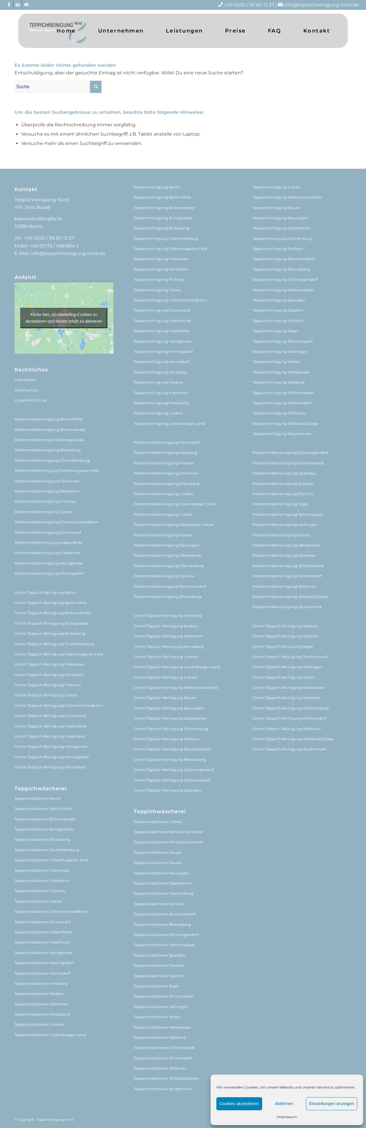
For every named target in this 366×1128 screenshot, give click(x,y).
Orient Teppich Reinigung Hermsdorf (50, 767)
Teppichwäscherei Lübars (158, 821)
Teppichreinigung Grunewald (162, 310)
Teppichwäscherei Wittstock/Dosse (166, 1078)
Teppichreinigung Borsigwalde (163, 217)
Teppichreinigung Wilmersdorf (282, 402)
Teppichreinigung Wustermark (282, 433)
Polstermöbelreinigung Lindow (163, 493)
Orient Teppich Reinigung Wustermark (290, 749)
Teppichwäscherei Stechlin (159, 975)
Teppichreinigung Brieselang (161, 228)
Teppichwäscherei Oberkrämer (163, 883)
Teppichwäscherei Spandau (160, 955)
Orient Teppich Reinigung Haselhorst (50, 736)
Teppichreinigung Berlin (157, 187)
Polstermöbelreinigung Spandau (284, 473)
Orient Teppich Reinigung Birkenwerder (53, 612)
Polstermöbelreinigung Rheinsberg (167, 596)
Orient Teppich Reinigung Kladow (166, 626)
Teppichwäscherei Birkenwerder (45, 819)
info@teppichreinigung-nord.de (321, 5)
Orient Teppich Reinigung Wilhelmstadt (291, 708)
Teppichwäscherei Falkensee (42, 870)
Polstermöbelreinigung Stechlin (283, 493)
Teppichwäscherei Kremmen (42, 1004)
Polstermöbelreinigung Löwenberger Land (174, 504)
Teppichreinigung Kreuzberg (161, 402)
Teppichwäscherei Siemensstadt (164, 944)
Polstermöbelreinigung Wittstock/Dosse (291, 596)
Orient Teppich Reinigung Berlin (45, 592)
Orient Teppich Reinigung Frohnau (48, 684)
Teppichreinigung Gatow (157, 290)
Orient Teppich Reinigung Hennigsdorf (51, 757)
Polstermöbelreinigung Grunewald (48, 532)
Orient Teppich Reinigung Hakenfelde (51, 726)
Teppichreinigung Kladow (158, 382)
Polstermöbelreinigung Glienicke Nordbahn (57, 522)
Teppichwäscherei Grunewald (43, 921)
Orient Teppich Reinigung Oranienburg (171, 728)
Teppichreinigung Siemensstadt (283, 290)
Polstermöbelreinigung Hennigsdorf (49, 573)
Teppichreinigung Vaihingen (280, 351)
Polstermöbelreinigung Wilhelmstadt (288, 565)
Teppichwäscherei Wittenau (160, 1068)
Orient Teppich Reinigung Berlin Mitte (51, 602)
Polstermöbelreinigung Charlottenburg (52, 460)
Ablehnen (284, 1103)
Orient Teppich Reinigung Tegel (283, 646)
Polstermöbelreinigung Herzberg (165, 452)
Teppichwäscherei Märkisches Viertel (168, 831)
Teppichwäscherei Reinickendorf (164, 914)
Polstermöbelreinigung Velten (281, 535)
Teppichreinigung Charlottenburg (166, 238)
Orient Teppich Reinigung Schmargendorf (174, 769)
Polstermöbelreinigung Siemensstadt (288, 463)
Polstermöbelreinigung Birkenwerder (50, 429)
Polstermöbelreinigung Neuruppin (167, 545)
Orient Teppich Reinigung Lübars (165, 677)
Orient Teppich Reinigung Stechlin (285, 636)
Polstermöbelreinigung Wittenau (284, 586)
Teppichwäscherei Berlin (38, 798)
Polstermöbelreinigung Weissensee (286, 545)
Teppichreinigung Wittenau (279, 413)
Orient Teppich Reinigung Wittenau (287, 728)
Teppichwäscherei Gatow (38, 901)
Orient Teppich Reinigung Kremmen (168, 636)
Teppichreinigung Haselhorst (161, 330)
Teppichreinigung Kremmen (161, 392)
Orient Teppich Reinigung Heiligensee (51, 746)
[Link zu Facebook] (9, 4)
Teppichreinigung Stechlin (278, 320)
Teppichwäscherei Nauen (158, 852)
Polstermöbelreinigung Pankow (164, 576)
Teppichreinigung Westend (279, 382)
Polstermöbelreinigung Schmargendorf (290, 452)
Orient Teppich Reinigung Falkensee (49, 664)
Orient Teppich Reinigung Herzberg (168, 615)
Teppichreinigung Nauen (277, 207)
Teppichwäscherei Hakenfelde (43, 932)
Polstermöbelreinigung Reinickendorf (170, 586)
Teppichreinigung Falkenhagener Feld (170, 248)
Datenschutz (27, 390)
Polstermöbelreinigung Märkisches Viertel (174, 524)
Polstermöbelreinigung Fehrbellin (47, 491)
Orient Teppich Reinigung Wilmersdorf (289, 718)
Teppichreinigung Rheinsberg (281, 269)
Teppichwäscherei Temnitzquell (164, 996)
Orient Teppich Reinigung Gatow (46, 695)
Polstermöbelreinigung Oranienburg (169, 565)
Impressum (287, 1117)
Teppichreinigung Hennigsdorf (163, 351)
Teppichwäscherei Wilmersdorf (163, 1058)
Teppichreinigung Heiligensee (163, 341)
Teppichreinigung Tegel (275, 330)
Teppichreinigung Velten (276, 361)
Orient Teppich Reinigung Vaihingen (287, 666)
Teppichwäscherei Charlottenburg (47, 849)
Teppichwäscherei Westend (160, 1037)
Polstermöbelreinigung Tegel (280, 504)
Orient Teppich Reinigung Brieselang (50, 633)
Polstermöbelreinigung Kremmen (166, 473)
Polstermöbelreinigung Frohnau (45, 501)
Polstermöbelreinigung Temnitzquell (288, 514)
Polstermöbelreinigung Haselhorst (47, 552)
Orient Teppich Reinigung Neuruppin (169, 708)
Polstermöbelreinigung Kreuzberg (166, 483)
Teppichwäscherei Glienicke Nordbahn (51, 911)
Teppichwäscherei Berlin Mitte (43, 808)
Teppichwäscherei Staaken (159, 965)
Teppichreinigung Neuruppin (281, 217)
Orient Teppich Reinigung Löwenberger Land (177, 666)
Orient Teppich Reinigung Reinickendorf (172, 749)
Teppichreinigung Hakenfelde (162, 320)
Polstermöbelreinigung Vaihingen (285, 524)
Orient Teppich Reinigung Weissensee (289, 687)
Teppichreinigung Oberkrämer (282, 228)
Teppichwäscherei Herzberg (41, 983)
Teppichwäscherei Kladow (39, 993)
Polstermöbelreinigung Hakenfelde (48, 542)
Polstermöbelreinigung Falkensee (47, 481)
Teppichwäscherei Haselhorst (42, 942)
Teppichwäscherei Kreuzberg (42, 1014)
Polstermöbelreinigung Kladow (163, 463)
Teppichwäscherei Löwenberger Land (50, 1034)
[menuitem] (66, 31)
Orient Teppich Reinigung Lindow (166, 656)
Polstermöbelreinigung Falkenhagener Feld (57, 470)
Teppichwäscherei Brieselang (42, 839)
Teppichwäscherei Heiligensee (44, 952)
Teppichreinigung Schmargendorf (285, 279)
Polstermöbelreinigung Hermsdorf (167, 442)
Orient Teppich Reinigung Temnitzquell (290, 656)
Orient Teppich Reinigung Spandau (167, 790)
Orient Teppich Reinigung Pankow (166, 739)
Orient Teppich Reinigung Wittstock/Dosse (293, 739)
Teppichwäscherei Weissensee (162, 1027)
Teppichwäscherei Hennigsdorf (44, 962)
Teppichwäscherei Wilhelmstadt (164, 1047)
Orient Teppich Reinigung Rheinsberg (170, 759)
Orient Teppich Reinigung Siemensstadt (172, 780)
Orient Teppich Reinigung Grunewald (50, 715)
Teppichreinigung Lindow (158, 413)
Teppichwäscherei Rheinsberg (162, 924)
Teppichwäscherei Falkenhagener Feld (51, 860)
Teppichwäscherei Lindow (39, 1024)
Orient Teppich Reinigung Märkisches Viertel (176, 687)
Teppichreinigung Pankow (278, 248)
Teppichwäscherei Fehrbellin (42, 880)
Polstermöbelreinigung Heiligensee (49, 563)
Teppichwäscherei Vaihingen (161, 1006)
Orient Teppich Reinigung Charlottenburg (54, 644)
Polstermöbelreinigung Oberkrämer (168, 555)
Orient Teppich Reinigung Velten (284, 677)
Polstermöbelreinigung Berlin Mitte (48, 419)
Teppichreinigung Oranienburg (282, 238)
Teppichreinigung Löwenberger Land (169, 423)
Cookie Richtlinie (31, 400)
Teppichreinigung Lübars (277, 187)
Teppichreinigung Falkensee (161, 258)
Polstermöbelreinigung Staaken (283, 483)
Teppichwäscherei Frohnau (40, 890)
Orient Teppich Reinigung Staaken (285, 626)
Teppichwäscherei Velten (157, 1016)
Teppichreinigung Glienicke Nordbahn (170, 300)
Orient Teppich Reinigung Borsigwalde (51, 623)
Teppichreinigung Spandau (279, 300)
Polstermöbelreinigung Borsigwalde (49, 439)
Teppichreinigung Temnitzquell (283, 341)
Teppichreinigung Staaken (278, 310)
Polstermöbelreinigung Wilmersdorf (287, 576)
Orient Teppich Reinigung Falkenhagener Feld (59, 654)
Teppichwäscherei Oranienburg (163, 893)
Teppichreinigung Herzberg (160, 372)
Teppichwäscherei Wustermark (163, 1088)
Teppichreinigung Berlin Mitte (162, 197)
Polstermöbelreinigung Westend (284, 555)
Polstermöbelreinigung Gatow (43, 511)
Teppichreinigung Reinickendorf (283, 258)
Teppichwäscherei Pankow (159, 903)
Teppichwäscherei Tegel (156, 986)
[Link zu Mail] (26, 4)
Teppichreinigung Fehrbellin (161, 269)
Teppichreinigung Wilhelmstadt (283, 392)
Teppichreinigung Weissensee (281, 372)
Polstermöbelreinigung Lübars (163, 514)
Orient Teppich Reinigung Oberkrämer (170, 718)
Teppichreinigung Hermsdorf (161, 361)
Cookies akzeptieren (239, 1103)
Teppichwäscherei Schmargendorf (166, 934)
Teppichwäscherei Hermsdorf (42, 973)
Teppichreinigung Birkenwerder (164, 207)
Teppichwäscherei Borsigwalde (44, 829)
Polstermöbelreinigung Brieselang (48, 450)
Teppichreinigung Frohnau (159, 279)
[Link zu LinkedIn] (17, 4)
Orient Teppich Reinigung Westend (286, 697)
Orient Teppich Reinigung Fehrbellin (49, 674)
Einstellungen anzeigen (331, 1103)
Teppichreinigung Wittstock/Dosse (285, 423)
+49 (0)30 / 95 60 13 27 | (254, 5)
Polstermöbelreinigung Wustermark (287, 606)
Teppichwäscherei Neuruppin (162, 873)
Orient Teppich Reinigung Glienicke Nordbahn (59, 705)
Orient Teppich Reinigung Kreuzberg (169, 646)
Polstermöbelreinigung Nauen (163, 535)
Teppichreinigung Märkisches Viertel (287, 197)
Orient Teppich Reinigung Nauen (165, 697)
